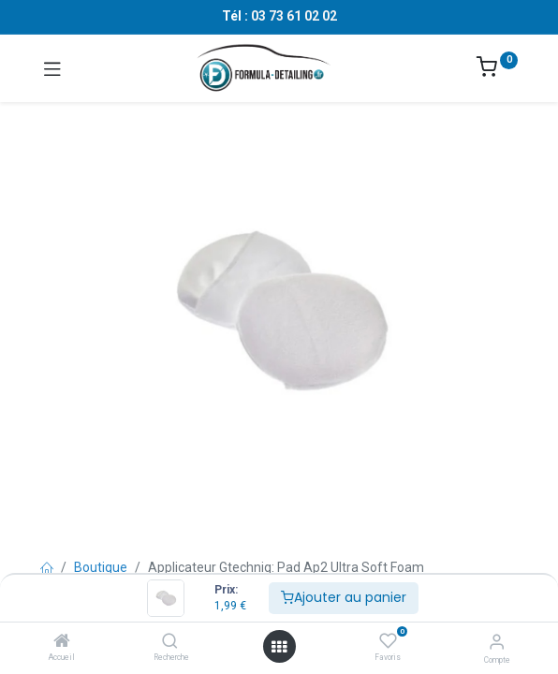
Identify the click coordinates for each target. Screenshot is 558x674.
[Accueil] (61, 642)
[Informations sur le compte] (497, 641)
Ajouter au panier (343, 597)
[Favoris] (388, 641)
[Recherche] (170, 642)
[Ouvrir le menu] (279, 647)
